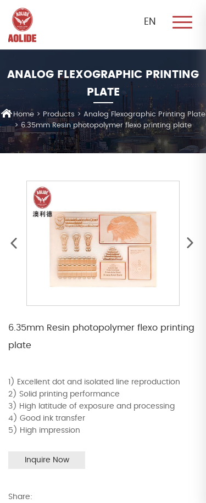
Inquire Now (47, 460)
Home (17, 113)
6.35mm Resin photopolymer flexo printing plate (106, 125)
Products (59, 114)
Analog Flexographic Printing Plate (144, 114)
